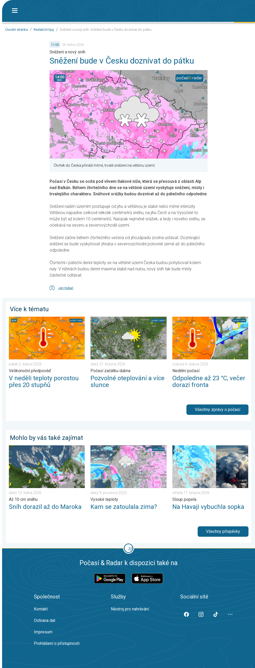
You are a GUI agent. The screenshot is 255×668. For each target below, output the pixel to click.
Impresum (43, 631)
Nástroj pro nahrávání (130, 609)
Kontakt (41, 609)
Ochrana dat (44, 620)
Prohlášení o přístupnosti (57, 643)
